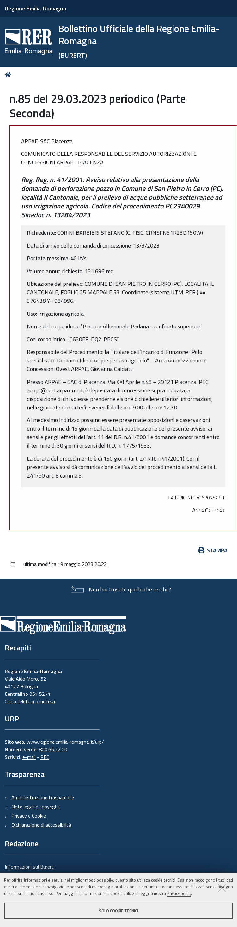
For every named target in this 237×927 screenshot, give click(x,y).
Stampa (213, 550)
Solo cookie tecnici (118, 910)
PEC (44, 757)
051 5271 (40, 694)
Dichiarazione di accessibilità (41, 825)
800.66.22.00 (53, 749)
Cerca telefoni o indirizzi (30, 701)
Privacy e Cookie (28, 815)
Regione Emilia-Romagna (35, 8)
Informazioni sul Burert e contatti (29, 870)
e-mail (29, 757)
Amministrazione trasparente (42, 797)
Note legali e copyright (35, 806)
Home (9, 74)
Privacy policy (179, 893)
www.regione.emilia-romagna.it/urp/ (65, 742)
